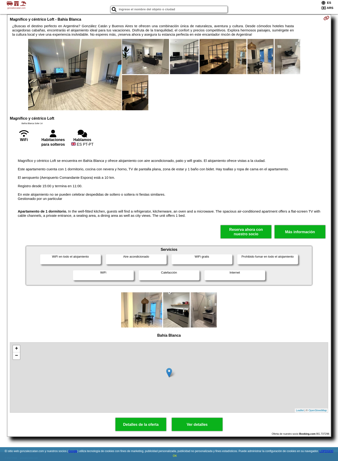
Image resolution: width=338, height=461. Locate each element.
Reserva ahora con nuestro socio (246, 232)
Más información (300, 232)
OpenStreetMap (318, 410)
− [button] (16, 355)
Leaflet (300, 410)
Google (72, 451)
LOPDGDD (326, 451)
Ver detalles (197, 425)
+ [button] (16, 348)
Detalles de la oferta (140, 425)
